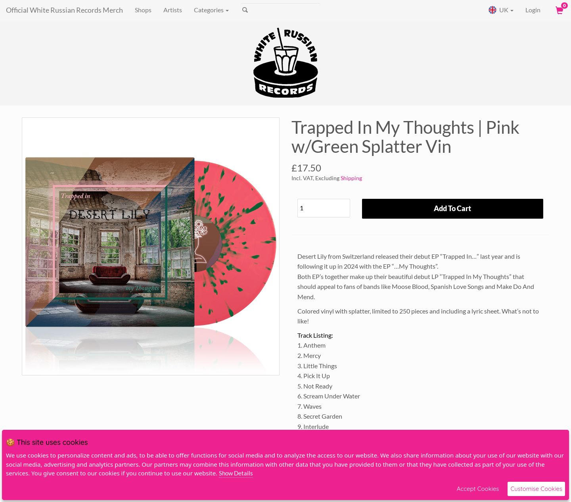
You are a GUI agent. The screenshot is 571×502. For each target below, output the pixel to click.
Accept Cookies (478, 488)
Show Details (236, 473)
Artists (172, 9)
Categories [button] (211, 9)
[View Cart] (558, 10)
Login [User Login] (532, 9)
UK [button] (501, 10)
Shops (143, 9)
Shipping (351, 178)
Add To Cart (452, 208)
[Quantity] (323, 208)
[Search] (280, 10)
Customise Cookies (536, 488)
